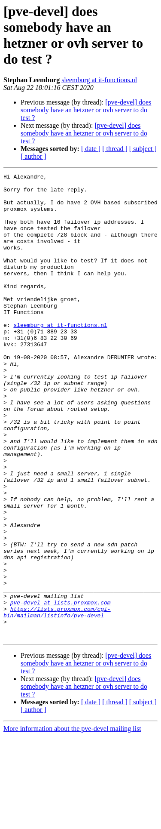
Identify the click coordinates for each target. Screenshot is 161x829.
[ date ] (90, 148)
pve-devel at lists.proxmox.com (60, 689)
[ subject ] (143, 148)
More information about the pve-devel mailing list (72, 821)
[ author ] (33, 156)
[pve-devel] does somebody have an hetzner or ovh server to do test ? (86, 110)
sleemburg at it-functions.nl (99, 79)
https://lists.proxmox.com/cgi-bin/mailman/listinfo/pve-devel (57, 700)
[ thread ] (115, 148)
